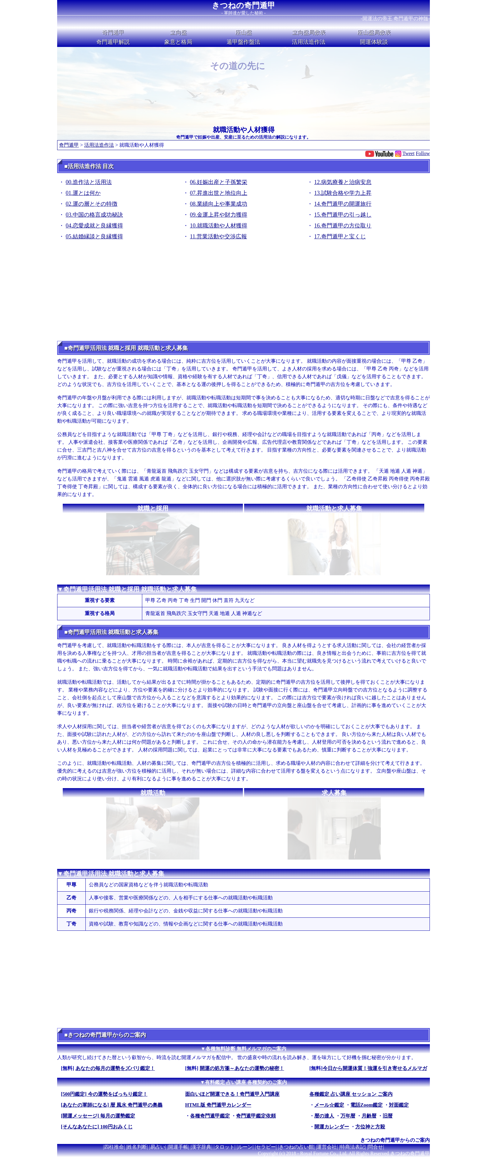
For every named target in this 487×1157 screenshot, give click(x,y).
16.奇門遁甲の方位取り (343, 226)
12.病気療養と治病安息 (343, 182)
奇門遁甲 (113, 32)
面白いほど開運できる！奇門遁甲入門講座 (232, 1094)
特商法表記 (352, 1147)
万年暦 (347, 1115)
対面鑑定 (399, 1105)
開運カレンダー (331, 1126)
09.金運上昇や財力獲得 (219, 215)
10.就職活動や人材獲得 (219, 226)
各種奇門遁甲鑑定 (210, 1115)
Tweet (409, 153)
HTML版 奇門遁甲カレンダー (218, 1105)
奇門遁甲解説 (113, 42)
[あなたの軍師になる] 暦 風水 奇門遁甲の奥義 (111, 1105)
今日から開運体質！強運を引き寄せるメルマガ (375, 1068)
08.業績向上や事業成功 (219, 204)
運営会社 (327, 1147)
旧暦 (388, 1115)
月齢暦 (369, 1115)
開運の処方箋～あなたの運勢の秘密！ (242, 1068)
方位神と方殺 (370, 1126)
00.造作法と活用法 (89, 182)
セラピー (266, 1147)
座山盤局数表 (374, 32)
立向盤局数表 (308, 32)
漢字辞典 (201, 1147)
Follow (423, 153)
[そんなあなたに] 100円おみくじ (97, 1126)
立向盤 (178, 32)
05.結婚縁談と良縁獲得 (94, 236)
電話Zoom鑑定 (366, 1105)
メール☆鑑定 (329, 1105)
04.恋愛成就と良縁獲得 (94, 226)
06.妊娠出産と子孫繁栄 (219, 182)
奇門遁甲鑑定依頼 (256, 1115)
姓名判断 (137, 1147)
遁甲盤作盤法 (243, 42)
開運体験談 (374, 42)
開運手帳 (178, 1147)
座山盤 (243, 32)
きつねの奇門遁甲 (243, 5)
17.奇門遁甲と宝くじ (340, 236)
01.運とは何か (83, 193)
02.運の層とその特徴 (92, 204)
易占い (157, 1147)
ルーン (245, 1147)
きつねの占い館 (296, 1147)
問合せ (375, 1147)
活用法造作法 (308, 42)
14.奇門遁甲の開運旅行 (343, 204)
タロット (224, 1147)
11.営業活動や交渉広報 (218, 236)
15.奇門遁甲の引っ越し (343, 215)
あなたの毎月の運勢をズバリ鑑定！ (115, 1068)
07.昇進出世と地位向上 (219, 193)
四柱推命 (114, 1147)
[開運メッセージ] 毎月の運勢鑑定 (98, 1115)
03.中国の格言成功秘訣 (94, 215)
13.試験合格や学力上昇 (343, 193)
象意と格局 (178, 42)
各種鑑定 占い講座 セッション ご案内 (351, 1094)
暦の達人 (324, 1115)
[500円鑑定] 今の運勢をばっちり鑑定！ (104, 1094)
